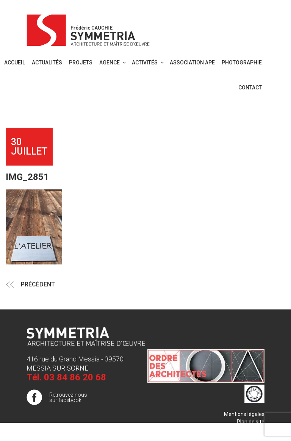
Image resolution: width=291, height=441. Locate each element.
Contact (250, 87)
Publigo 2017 (248, 429)
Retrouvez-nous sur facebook (68, 397)
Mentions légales (244, 414)
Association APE (192, 62)
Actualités (47, 62)
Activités (148, 62)
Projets (80, 62)
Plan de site (250, 422)
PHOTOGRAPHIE (242, 62)
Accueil (14, 62)
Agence (113, 62)
